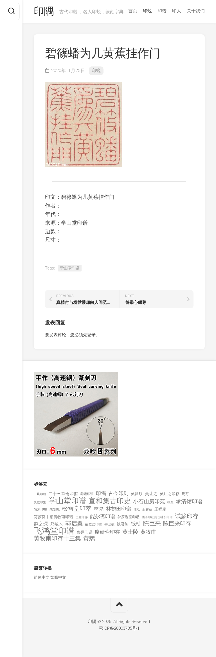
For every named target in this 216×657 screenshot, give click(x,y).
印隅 (44, 11)
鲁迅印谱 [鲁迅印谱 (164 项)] (85, 532)
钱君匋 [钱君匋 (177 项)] (123, 524)
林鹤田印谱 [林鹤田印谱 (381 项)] (118, 509)
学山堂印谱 (70, 268)
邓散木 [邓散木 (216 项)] (56, 524)
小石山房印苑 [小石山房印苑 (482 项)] (149, 501)
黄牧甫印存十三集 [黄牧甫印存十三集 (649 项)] (57, 538)
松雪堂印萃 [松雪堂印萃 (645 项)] (76, 508)
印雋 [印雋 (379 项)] (101, 493)
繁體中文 (58, 577)
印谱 (162, 11)
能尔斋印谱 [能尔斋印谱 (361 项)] (102, 516)
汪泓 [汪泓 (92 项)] (137, 509)
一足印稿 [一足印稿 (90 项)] (40, 494)
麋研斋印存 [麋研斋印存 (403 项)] (107, 532)
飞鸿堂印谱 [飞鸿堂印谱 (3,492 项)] (54, 531)
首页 (132, 11)
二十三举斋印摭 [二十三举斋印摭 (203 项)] (63, 493)
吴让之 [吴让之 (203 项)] (151, 493)
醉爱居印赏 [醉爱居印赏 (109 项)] (93, 524)
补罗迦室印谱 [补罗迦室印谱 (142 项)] (129, 517)
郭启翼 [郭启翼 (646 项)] (74, 523)
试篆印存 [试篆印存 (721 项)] (187, 516)
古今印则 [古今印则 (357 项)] (118, 493)
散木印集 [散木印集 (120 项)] (40, 509)
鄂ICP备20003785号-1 (119, 628)
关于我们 (196, 11)
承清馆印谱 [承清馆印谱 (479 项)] (189, 501)
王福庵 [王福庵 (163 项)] (160, 509)
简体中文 (42, 577)
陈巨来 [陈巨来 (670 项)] (152, 523)
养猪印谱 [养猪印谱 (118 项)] (87, 494)
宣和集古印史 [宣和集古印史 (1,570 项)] (110, 501)
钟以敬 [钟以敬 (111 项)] (109, 524)
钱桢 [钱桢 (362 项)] (136, 524)
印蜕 (147, 11)
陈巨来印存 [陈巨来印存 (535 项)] (177, 524)
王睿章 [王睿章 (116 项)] (147, 509)
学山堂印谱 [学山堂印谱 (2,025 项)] (67, 501)
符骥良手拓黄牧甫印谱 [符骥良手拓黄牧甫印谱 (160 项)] (53, 517)
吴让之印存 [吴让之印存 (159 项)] (169, 493)
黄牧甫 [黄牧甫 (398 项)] (148, 532)
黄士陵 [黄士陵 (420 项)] (130, 532)
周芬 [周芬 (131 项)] (185, 494)
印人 (176, 11)
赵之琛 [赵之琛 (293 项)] (41, 524)
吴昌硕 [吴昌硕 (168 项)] (137, 493)
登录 (91, 334)
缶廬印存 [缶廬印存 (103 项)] (81, 517)
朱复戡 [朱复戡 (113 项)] (55, 509)
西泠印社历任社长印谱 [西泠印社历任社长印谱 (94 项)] (157, 517)
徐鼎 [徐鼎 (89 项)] (170, 502)
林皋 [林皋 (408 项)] (99, 509)
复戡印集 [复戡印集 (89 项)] (40, 502)
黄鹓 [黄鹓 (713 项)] (89, 538)
